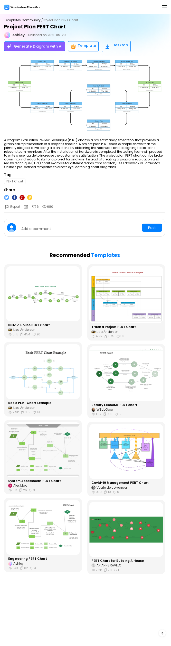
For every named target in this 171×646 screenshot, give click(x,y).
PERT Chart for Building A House (117, 561)
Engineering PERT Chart (27, 559)
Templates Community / (23, 20)
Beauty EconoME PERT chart (114, 405)
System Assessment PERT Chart (34, 481)
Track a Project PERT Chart (113, 327)
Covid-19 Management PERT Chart (120, 483)
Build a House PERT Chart (29, 325)
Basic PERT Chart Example (29, 403)
